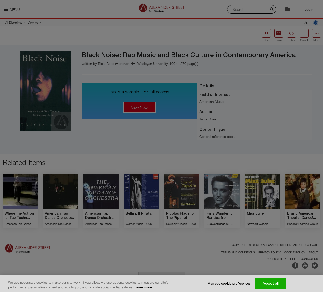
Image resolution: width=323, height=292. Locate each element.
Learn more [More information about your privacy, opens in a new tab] (143, 289)
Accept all (271, 285)
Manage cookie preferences (229, 285)
